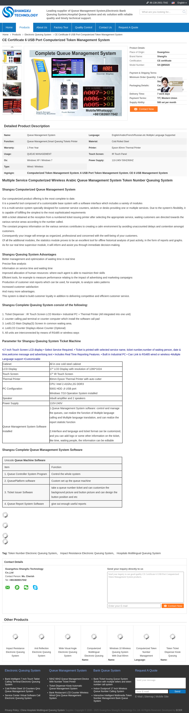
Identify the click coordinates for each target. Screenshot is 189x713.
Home (9, 27)
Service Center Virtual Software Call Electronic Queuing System (22, 696)
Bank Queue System (107, 670)
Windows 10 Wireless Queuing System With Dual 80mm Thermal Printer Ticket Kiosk (120, 652)
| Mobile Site (161, 696)
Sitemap (149, 696)
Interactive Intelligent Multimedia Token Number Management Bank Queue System (113, 698)
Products (24, 27)
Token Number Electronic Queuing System (32, 553)
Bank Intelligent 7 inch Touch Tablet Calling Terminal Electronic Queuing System (22, 682)
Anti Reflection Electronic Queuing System (41, 652)
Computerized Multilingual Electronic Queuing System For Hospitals (93, 652)
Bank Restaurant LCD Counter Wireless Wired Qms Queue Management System (68, 695)
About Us (42, 27)
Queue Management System (68, 670)
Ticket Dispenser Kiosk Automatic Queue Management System (65, 687)
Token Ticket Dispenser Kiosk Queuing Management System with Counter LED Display (172, 652)
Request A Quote (128, 27)
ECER (179, 710)
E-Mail (138, 696)
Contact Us (105, 27)
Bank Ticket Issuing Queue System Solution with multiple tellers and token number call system (112, 682)
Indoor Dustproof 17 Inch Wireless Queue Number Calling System (110, 690)
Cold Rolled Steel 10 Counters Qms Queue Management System (22, 690)
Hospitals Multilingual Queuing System (139, 553)
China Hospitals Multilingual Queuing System (42, 710)
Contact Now (146, 109)
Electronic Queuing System (38, 34)
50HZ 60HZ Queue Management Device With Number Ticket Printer (69, 680)
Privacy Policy (12, 710)
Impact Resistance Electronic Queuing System (86, 553)
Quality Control (83, 27)
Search (184, 12)
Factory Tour (61, 27)
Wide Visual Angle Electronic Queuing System (67, 652)
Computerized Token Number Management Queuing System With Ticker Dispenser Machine (146, 652)
